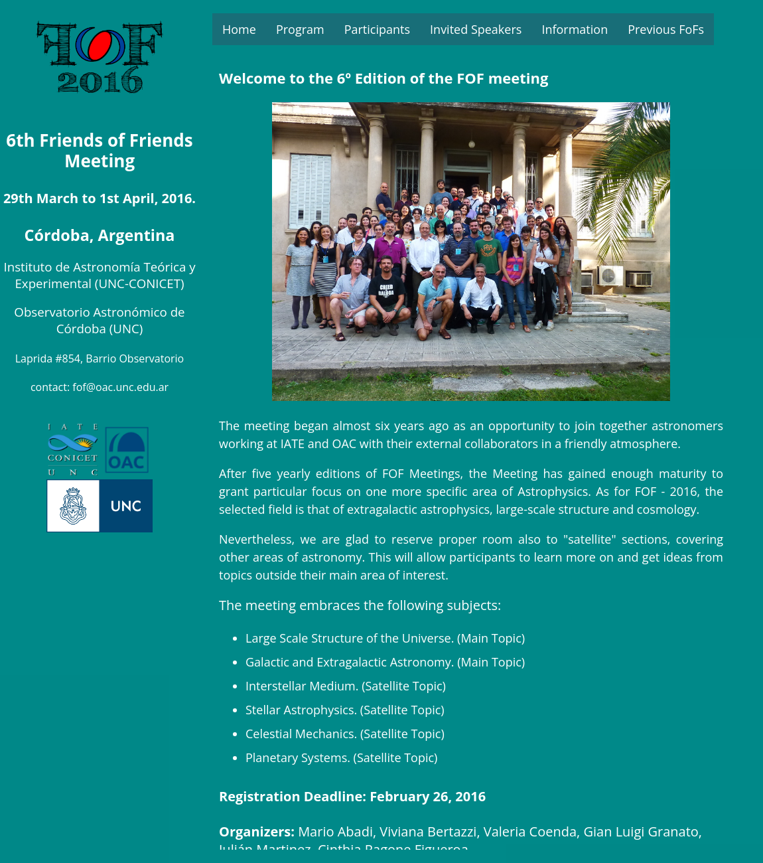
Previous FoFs (666, 29)
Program (300, 29)
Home (239, 29)
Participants (377, 29)
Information (574, 29)
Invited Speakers (475, 29)
